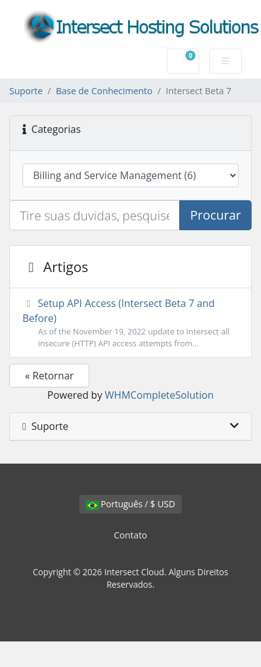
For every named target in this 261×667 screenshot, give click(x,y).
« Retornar (49, 375)
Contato (130, 535)
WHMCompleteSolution (159, 395)
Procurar (215, 215)
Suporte (25, 91)
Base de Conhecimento (104, 91)
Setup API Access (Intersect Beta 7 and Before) (130, 322)
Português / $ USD (130, 504)
